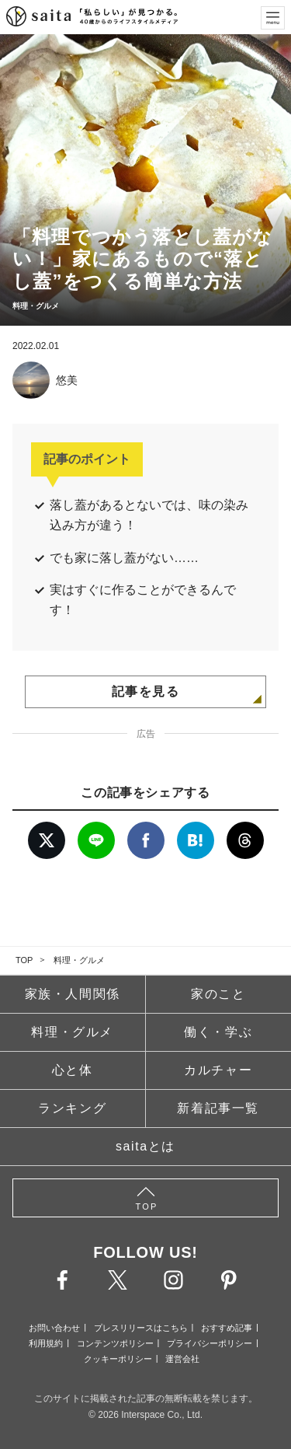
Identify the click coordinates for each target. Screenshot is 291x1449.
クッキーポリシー (118, 1358)
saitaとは (145, 1146)
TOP (24, 960)
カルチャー (218, 1070)
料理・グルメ (79, 960)
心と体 (72, 1070)
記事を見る (146, 691)
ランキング (72, 1108)
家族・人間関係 (72, 993)
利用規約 (46, 1343)
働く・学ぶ (218, 1032)
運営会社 (182, 1358)
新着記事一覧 (218, 1108)
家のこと (218, 993)
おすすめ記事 (226, 1327)
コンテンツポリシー (115, 1343)
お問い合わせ (54, 1327)
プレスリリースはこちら (141, 1327)
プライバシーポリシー (209, 1343)
